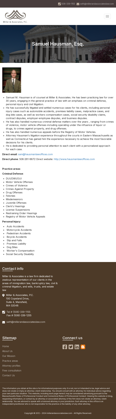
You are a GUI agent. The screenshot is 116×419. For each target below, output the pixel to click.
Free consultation (11, 370)
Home (5, 346)
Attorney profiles (11, 365)
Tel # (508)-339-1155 (18, 311)
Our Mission (8, 355)
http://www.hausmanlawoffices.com (74, 159)
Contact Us (8, 375)
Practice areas (10, 360)
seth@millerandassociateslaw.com (25, 321)
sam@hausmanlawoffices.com (35, 154)
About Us (7, 351)
